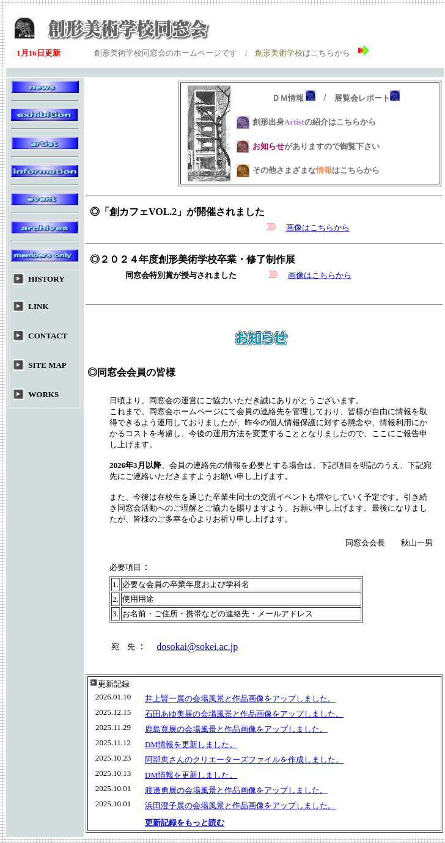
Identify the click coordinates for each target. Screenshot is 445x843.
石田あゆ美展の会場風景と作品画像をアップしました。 (244, 713)
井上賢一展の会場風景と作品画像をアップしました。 (240, 698)
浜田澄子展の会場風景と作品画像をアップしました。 (240, 805)
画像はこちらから (318, 227)
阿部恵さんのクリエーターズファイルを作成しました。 (244, 759)
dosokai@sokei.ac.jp (197, 646)
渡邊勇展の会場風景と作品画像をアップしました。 (236, 790)
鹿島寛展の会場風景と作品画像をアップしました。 (236, 729)
